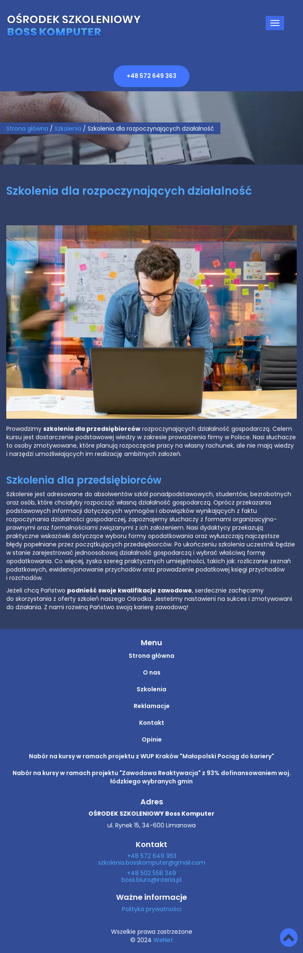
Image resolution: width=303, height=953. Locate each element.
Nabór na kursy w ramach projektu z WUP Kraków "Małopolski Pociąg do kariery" (151, 757)
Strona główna (27, 128)
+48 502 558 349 (151, 873)
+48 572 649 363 (151, 76)
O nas (152, 673)
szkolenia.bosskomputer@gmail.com (151, 863)
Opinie (152, 740)
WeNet (163, 940)
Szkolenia (151, 690)
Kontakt (151, 723)
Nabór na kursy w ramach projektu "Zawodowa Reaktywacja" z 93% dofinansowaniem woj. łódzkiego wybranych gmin (152, 777)
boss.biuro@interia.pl (151, 880)
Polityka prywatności (151, 909)
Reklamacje (152, 706)
